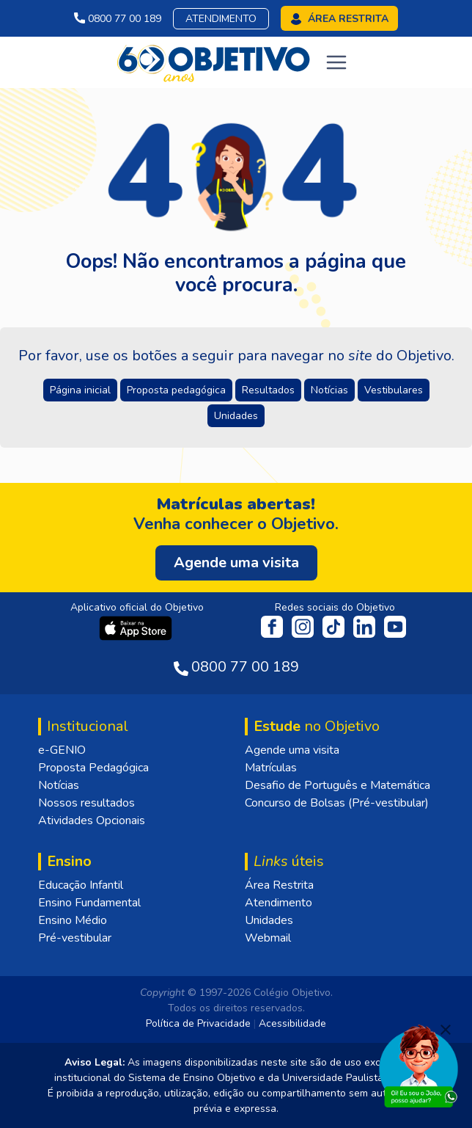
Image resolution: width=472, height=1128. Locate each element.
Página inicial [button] (80, 390)
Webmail (268, 938)
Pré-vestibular (74, 938)
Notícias (58, 785)
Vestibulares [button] (393, 390)
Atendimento (221, 19)
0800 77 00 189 (117, 19)
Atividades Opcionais (91, 820)
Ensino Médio (72, 920)
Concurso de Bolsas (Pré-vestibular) (337, 803)
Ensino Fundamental (89, 903)
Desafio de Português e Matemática (337, 785)
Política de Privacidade (198, 1023)
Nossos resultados (86, 803)
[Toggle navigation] (336, 62)
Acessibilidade (292, 1023)
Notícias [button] (329, 390)
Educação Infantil (80, 885)
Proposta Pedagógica (93, 768)
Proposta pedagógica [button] (176, 390)
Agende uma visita (292, 750)
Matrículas (271, 768)
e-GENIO (62, 750)
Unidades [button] (236, 416)
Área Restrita (279, 885)
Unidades (269, 920)
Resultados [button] (268, 390)
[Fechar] (445, 1030)
